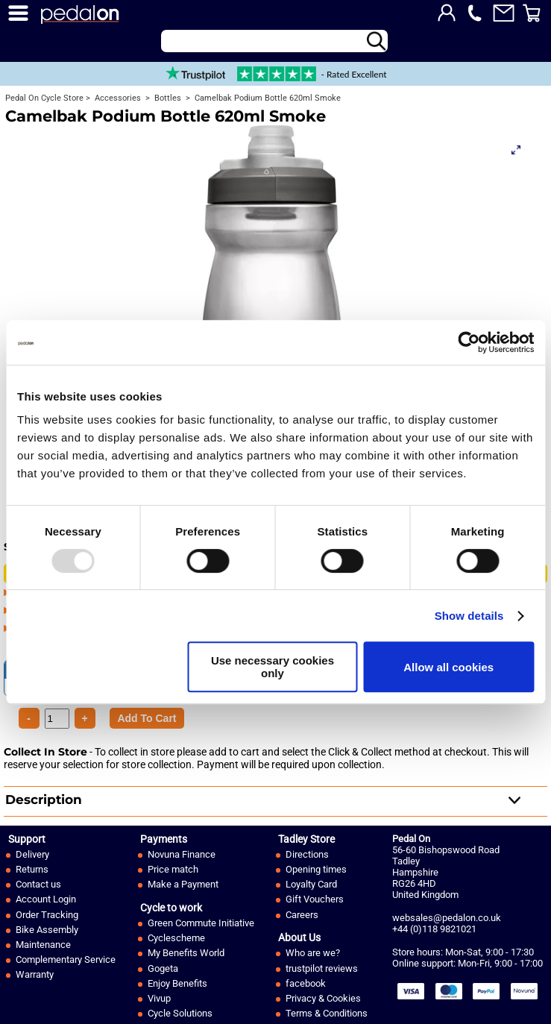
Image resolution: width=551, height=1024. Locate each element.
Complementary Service (66, 959)
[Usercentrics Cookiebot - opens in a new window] (468, 342)
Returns (32, 869)
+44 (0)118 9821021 (434, 929)
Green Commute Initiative (201, 923)
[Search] (274, 41)
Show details (469, 615)
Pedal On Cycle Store (44, 98)
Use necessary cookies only (272, 666)
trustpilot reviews (322, 968)
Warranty (35, 974)
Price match (173, 869)
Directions (307, 854)
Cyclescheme (176, 937)
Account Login (46, 899)
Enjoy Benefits (177, 983)
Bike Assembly (47, 929)
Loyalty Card (311, 884)
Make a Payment (183, 884)
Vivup (159, 998)
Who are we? (313, 952)
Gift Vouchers (315, 899)
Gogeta (163, 968)
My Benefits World (186, 952)
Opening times (316, 869)
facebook (306, 983)
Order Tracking (47, 914)
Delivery (32, 854)
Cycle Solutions (180, 1013)
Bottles (166, 98)
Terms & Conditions (327, 1013)
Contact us (38, 884)
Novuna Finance (181, 854)
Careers (302, 914)
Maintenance (43, 944)
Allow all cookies (448, 667)
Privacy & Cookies (323, 998)
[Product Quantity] (147, 718)
